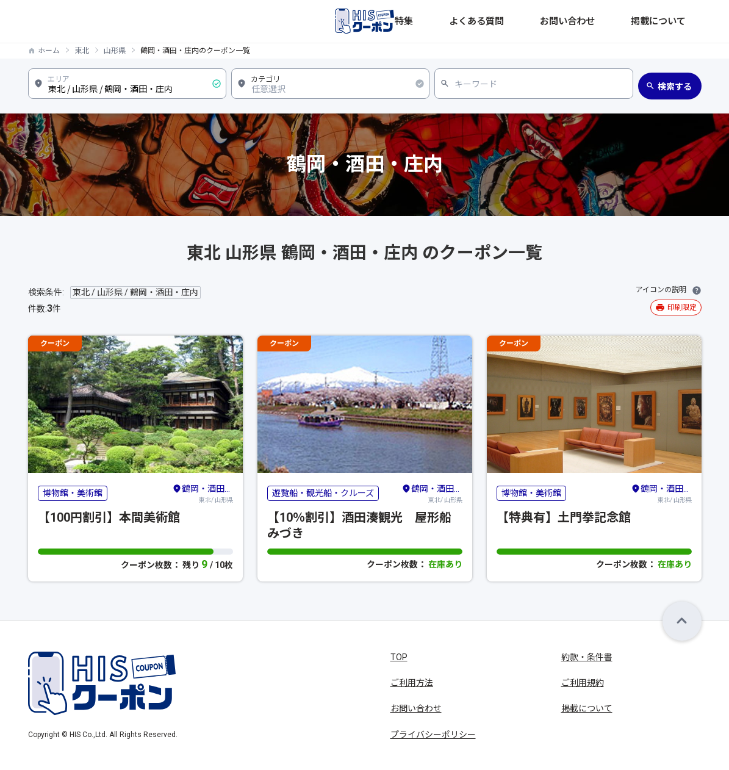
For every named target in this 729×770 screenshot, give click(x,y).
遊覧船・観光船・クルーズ (323, 493)
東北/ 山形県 (202, 493)
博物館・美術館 (72, 493)
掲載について (676, 21)
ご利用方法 (411, 683)
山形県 (115, 50)
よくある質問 (544, 21)
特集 (495, 21)
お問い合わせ (610, 21)
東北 (81, 50)
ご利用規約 (582, 683)
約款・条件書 (586, 657)
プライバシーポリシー (433, 734)
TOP (399, 657)
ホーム (49, 50)
